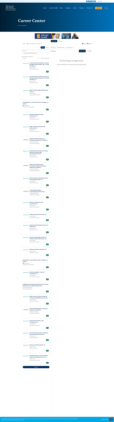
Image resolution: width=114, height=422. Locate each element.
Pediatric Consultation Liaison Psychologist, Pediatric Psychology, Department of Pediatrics (38, 166)
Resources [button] (38, 43)
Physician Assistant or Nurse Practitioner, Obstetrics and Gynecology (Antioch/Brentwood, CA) (39, 152)
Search (42, 47)
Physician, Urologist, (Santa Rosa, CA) (38, 249)
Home (19, 25)
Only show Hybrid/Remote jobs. (30, 53)
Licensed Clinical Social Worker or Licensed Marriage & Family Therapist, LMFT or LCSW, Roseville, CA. (39, 64)
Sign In (89, 43)
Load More (36, 367)
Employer (60, 41)
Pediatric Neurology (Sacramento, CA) (38, 214)
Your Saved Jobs (69, 47)
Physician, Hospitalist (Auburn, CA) (37, 345)
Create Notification (45, 58)
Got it (111, 419)
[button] (89, 51)
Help (84, 43)
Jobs (27, 43)
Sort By (24, 58)
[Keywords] (36, 51)
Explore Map (53, 47)
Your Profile (32, 43)
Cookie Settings (104, 419)
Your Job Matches (61, 47)
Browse (47, 47)
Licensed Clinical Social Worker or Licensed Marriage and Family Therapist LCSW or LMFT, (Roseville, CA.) (39, 78)
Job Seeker (54, 41)
